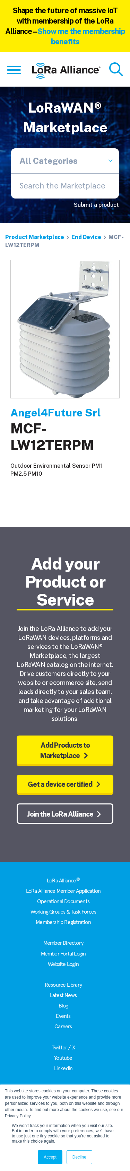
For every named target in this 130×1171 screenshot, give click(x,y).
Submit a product (96, 205)
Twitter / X (63, 1047)
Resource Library (63, 985)
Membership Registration (63, 922)
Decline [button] (79, 1157)
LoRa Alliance (63, 880)
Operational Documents (63, 901)
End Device (86, 237)
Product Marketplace (34, 237)
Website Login (63, 964)
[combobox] (65, 186)
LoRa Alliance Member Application (63, 891)
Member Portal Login (63, 954)
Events (63, 1016)
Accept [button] (50, 1157)
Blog (63, 1006)
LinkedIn (63, 1068)
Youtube (63, 1058)
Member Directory (63, 943)
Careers (63, 1026)
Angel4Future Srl (55, 412)
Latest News (63, 995)
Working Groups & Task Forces (63, 912)
